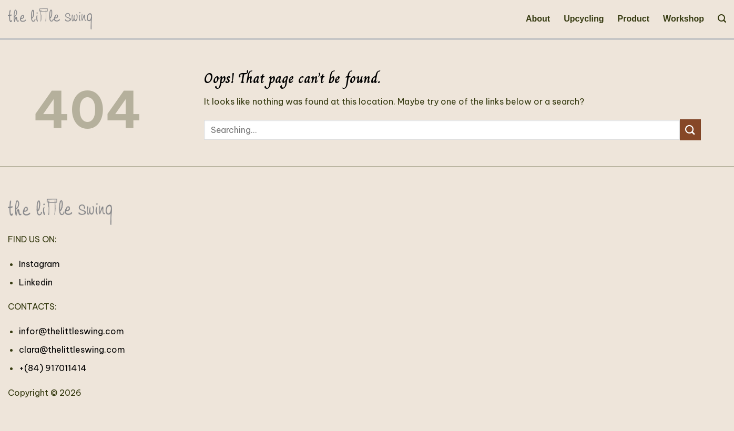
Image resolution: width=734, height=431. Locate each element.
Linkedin (36, 282)
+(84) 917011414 (53, 368)
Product (633, 18)
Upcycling (584, 18)
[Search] (722, 18)
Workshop (683, 18)
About (538, 18)
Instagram (39, 264)
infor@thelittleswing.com (71, 331)
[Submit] (690, 129)
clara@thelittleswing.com (72, 349)
